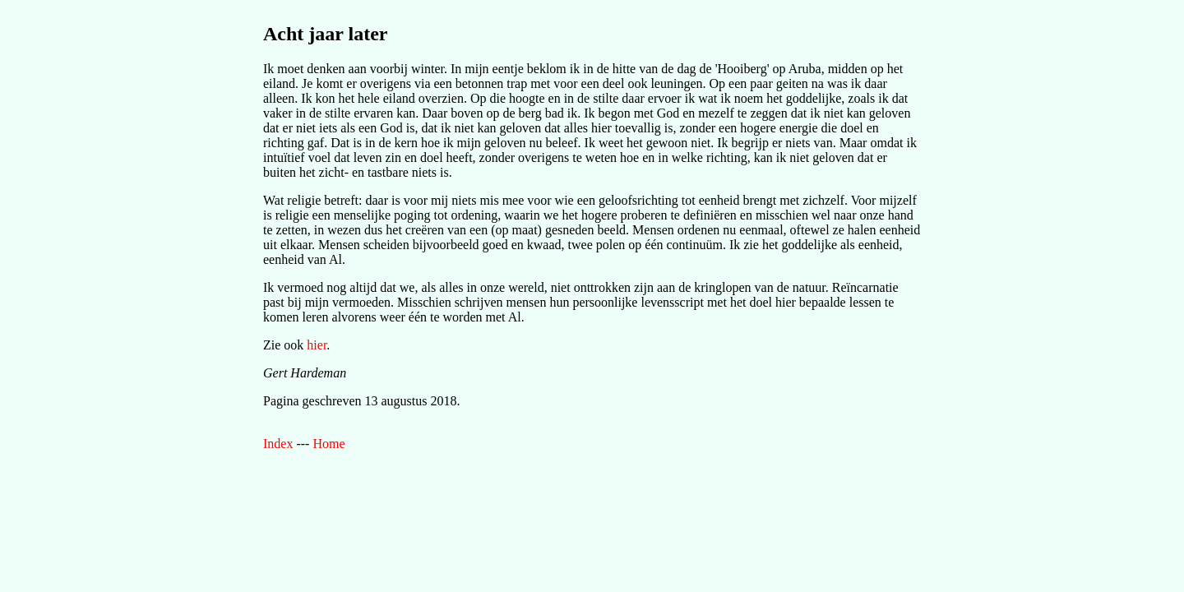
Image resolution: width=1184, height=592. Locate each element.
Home (328, 444)
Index (278, 444)
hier (316, 345)
